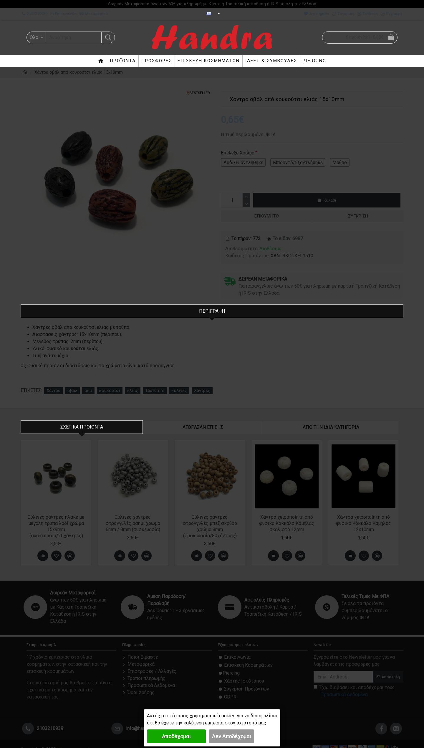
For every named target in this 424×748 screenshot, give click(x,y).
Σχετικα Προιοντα (81, 420)
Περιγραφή (212, 311)
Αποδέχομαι (176, 736)
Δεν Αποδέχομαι (231, 736)
